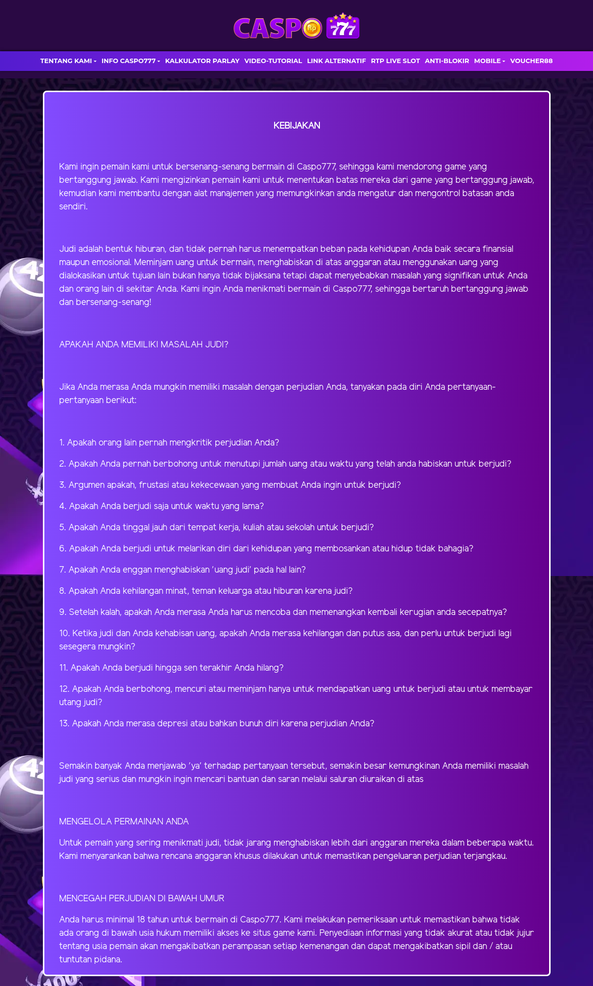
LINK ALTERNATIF (336, 61)
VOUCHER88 (531, 61)
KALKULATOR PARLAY (202, 61)
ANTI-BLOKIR (447, 61)
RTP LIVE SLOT (395, 61)
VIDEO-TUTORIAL (273, 61)
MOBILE (487, 61)
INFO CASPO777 (129, 61)
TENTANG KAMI (66, 61)
